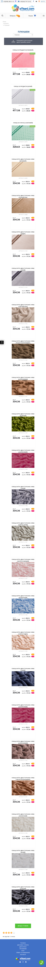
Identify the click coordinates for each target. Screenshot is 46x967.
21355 (25, 651)
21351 (25, 797)
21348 (25, 906)
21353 (25, 724)
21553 (25, 324)
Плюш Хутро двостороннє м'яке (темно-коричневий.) (23, 342)
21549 (25, 469)
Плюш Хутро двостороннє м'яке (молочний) (23, 815)
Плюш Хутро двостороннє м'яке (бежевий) (23, 160)
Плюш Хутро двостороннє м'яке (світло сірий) (23, 524)
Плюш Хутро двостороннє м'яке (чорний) (23, 887)
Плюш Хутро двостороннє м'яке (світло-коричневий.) (23, 778)
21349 (25, 869)
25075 (25, 105)
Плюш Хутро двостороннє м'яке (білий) (23, 851)
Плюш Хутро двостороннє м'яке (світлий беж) (23, 305)
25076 (25, 69)
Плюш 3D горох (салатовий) (23, 123)
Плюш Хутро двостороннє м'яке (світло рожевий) (23, 560)
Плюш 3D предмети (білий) (23, 86)
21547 (25, 542)
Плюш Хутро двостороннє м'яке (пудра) (23, 232)
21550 (25, 433)
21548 (25, 505)
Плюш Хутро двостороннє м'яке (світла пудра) (23, 633)
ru (44, 1)
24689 (25, 178)
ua (41, 1)
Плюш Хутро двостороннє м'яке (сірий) (23, 269)
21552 (25, 360)
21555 (25, 251)
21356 (25, 615)
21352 (25, 760)
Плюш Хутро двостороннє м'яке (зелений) (23, 414)
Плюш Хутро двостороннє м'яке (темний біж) (23, 196)
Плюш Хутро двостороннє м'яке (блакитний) (23, 596)
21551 (25, 396)
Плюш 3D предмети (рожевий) (23, 50)
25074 (25, 142)
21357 (25, 578)
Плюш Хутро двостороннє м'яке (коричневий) (23, 378)
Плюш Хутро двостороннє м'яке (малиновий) (23, 451)
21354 (25, 687)
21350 (25, 833)
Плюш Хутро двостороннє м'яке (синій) (23, 669)
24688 (25, 214)
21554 (25, 287)
